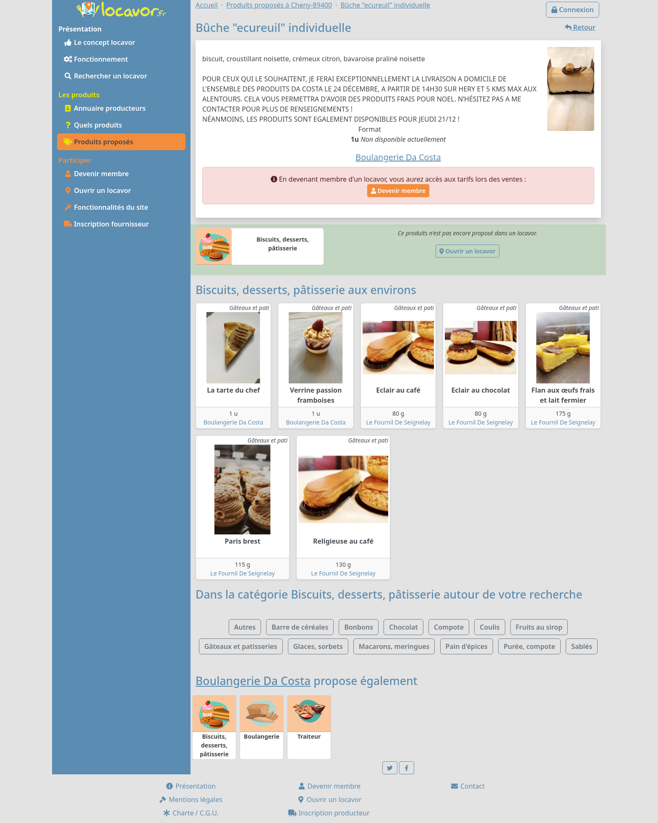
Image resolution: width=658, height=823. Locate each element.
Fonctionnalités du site (106, 207)
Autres (245, 627)
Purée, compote (529, 646)
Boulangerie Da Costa (233, 422)
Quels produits (93, 125)
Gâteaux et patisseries (240, 646)
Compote (449, 627)
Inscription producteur (329, 813)
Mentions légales (190, 799)
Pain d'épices (467, 646)
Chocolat (403, 627)
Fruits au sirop (539, 627)
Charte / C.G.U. (190, 813)
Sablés (581, 646)
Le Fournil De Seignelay (398, 422)
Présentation (190, 786)
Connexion (572, 9)
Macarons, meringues (394, 646)
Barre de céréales (300, 627)
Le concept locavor (99, 42)
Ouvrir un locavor (97, 190)
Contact (467, 786)
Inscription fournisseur (106, 224)
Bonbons (358, 627)
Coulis (489, 627)
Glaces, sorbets (318, 646)
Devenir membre (96, 173)
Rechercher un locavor (105, 76)
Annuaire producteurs (105, 108)
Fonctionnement (96, 59)
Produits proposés (98, 141)
